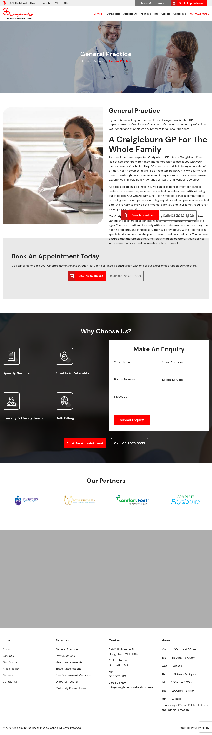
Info (158, 13)
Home (85, 61)
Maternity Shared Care (71, 688)
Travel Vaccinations (68, 669)
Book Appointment (191, 3)
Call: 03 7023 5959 (178, 216)
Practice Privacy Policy (194, 728)
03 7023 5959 (199, 14)
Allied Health (135, 13)
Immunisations (65, 656)
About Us (149, 13)
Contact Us (180, 13)
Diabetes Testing (67, 681)
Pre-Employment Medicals (73, 675)
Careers (167, 13)
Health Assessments (69, 662)
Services (105, 13)
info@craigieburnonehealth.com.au (131, 687)
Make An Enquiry (153, 3)
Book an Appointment (84, 445)
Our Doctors (119, 13)
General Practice (67, 649)
